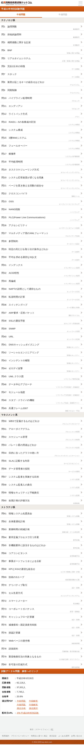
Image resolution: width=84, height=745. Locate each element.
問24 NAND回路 (41, 210)
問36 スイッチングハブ (41, 306)
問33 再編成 (41, 282)
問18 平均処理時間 (41, 163)
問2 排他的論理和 (41, 35)
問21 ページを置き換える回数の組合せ (41, 186)
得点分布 (21, 708)
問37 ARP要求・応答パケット (41, 314)
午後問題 (63, 14)
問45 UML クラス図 (41, 377)
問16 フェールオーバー (41, 147)
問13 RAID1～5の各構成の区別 (41, 123)
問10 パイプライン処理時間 (41, 99)
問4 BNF (41, 51)
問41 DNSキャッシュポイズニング (41, 346)
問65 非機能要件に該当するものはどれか (41, 546)
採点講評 (33, 708)
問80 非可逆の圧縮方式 (41, 665)
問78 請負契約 (41, 650)
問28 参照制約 (41, 242)
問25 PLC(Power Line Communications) (41, 218)
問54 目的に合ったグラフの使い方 (41, 454)
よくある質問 (63, 736)
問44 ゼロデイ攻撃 (41, 369)
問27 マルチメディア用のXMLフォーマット (41, 234)
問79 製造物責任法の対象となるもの (41, 657)
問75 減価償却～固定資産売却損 (41, 626)
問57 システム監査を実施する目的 (41, 478)
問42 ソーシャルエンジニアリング (41, 353)
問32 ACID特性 (41, 274)
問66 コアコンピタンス (41, 554)
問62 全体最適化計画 (41, 522)
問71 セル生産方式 (41, 594)
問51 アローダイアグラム (41, 430)
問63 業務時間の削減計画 (41, 530)
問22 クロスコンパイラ (41, 194)
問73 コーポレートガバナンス (41, 610)
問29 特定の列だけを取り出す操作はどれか (41, 250)
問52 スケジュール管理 (41, 438)
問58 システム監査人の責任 (41, 486)
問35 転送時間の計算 (41, 298)
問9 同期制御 (41, 91)
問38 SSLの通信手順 (41, 322)
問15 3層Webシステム (41, 139)
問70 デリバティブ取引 (41, 586)
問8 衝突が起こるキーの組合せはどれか (41, 83)
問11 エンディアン (41, 107)
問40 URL (41, 337)
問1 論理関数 (41, 27)
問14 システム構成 (41, 131)
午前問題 (21, 14)
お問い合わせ (76, 736)
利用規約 (5, 736)
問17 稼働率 (41, 155)
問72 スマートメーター (41, 602)
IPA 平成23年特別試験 (28, 713)
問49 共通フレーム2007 (41, 409)
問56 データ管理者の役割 (41, 470)
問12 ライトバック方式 (41, 115)
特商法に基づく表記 (39, 736)
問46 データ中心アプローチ (41, 385)
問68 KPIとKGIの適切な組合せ (41, 570)
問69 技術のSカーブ (41, 578)
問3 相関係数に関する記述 (41, 43)
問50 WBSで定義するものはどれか (41, 422)
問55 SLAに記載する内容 (41, 462)
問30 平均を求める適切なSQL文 (41, 258)
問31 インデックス (41, 266)
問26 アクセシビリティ (41, 226)
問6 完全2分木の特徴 (41, 67)
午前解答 (33, 701)
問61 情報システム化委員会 (41, 514)
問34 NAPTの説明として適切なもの (41, 290)
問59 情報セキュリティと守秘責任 (41, 494)
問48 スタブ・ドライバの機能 (41, 401)
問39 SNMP (41, 330)
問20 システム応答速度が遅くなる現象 (41, 178)
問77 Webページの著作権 (41, 642)
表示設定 (53, 736)
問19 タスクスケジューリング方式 (41, 171)
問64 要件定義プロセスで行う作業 (41, 538)
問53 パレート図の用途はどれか (41, 446)
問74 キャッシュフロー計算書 (41, 618)
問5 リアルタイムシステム (41, 59)
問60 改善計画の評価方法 (41, 501)
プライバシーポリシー (20, 736)
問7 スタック (41, 75)
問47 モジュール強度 (41, 393)
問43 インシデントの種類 (41, 361)
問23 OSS (41, 202)
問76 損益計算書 (41, 634)
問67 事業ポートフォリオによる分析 (41, 562)
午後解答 (33, 704)
